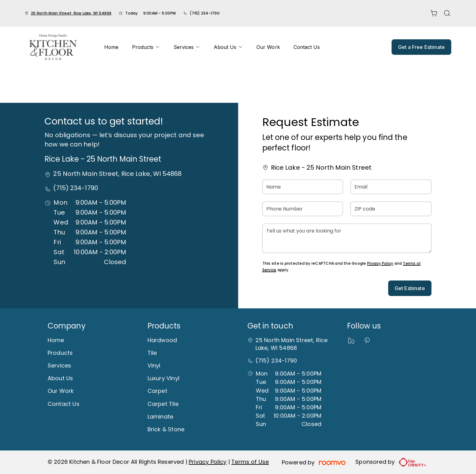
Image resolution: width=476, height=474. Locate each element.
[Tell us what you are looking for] (346, 238)
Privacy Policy (380, 263)
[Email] (390, 187)
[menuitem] (111, 47)
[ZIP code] (390, 209)
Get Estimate (410, 288)
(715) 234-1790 (204, 13)
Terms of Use (250, 462)
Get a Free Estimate (421, 47)
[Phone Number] (302, 209)
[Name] (302, 187)
